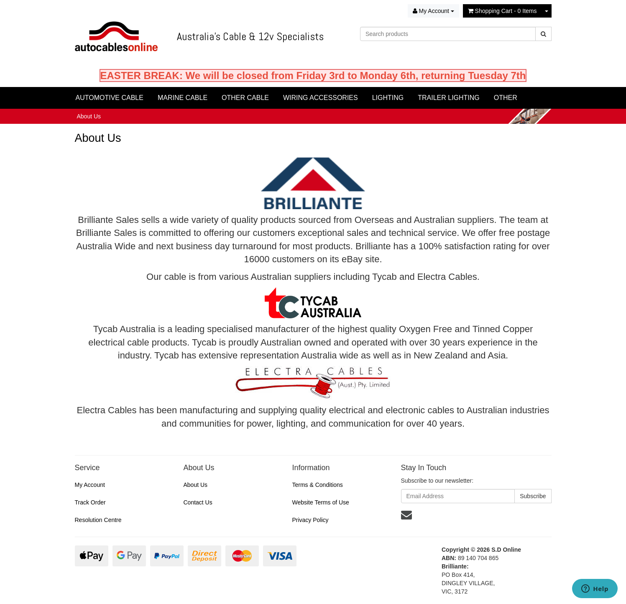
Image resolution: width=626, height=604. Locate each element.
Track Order (90, 502)
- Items (502, 11)
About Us (89, 116)
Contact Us (197, 502)
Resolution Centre (98, 520)
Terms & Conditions (317, 484)
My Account (90, 484)
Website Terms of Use (320, 502)
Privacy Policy (310, 520)
